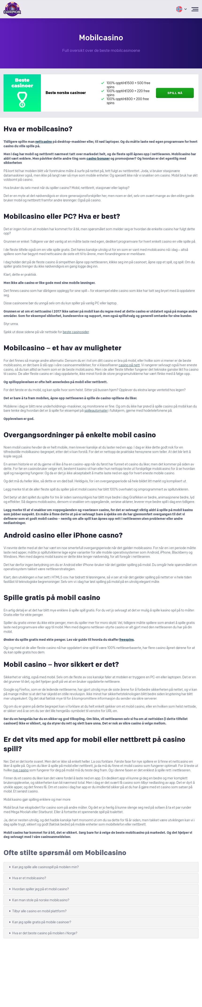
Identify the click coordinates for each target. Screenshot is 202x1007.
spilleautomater (96, 411)
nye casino (21, 770)
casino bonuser (98, 159)
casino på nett (129, 365)
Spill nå (175, 93)
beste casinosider (76, 332)
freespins (126, 640)
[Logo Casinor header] (12, 9)
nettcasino (43, 142)
